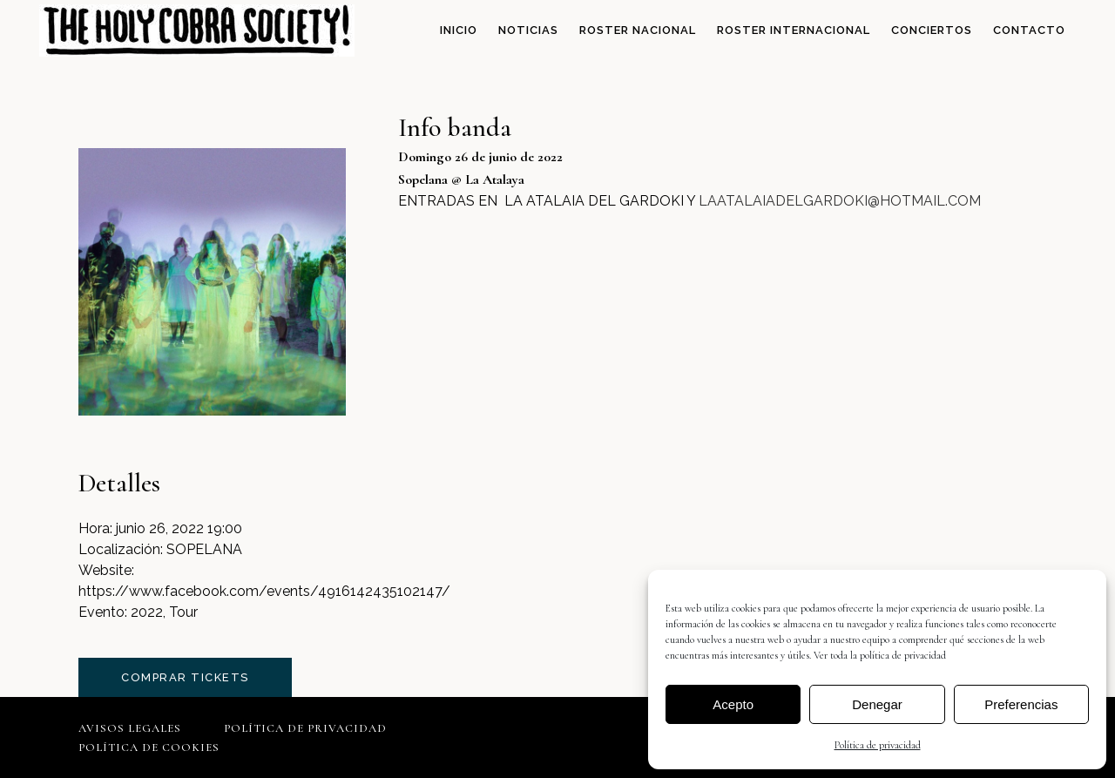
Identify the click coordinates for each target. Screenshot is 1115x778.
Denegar (877, 704)
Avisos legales (129, 728)
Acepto (733, 704)
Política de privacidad (878, 745)
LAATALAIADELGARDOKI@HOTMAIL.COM (840, 201)
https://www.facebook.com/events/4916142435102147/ (264, 591)
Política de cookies (149, 747)
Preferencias (1021, 704)
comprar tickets (185, 677)
